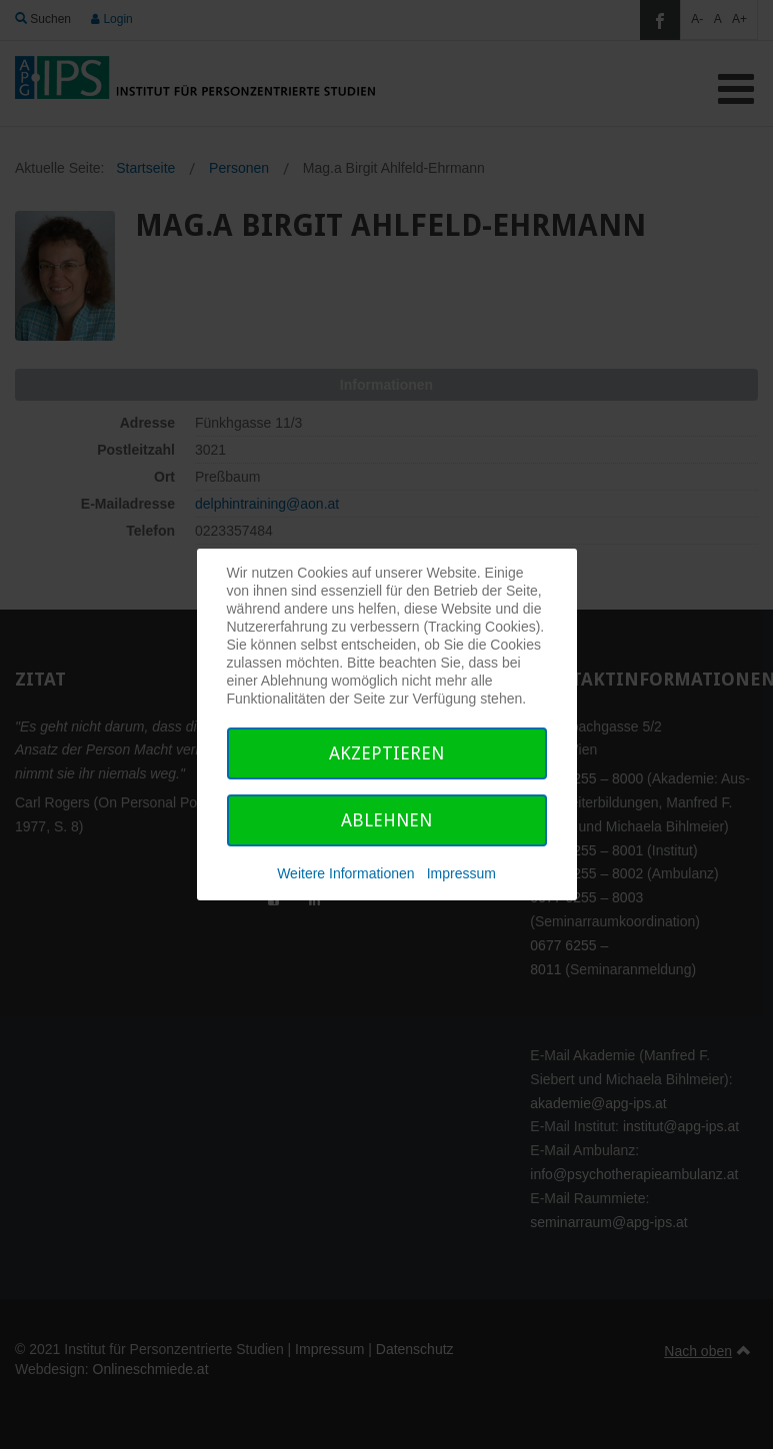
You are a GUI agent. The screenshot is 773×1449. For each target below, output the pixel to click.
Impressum (461, 873)
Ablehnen (386, 819)
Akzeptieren (386, 752)
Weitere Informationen (345, 873)
